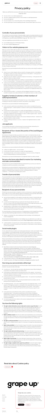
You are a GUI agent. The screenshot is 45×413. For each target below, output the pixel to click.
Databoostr (4, 411)
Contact (35, 3)
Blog (17, 411)
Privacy (40, 400)
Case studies (4, 396)
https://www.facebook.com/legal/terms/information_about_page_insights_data (21, 256)
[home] (7, 3)
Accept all (21, 404)
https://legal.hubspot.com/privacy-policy (33, 220)
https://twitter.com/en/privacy (24, 258)
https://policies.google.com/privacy (14, 212)
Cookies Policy (22, 401)
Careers (3, 400)
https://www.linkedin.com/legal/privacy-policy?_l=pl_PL (27, 260)
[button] (40, 3)
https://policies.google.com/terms (31, 212)
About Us (3, 395)
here (28, 127)
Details (28, 404)
